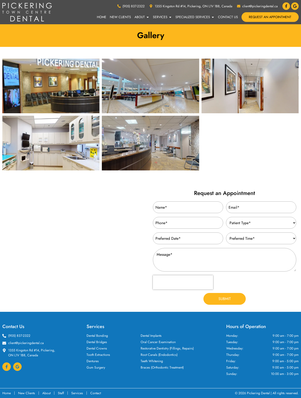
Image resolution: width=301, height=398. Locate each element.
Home (101, 17)
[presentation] (183, 282)
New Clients (120, 17)
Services (162, 17)
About (142, 17)
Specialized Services (194, 17)
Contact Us (228, 17)
